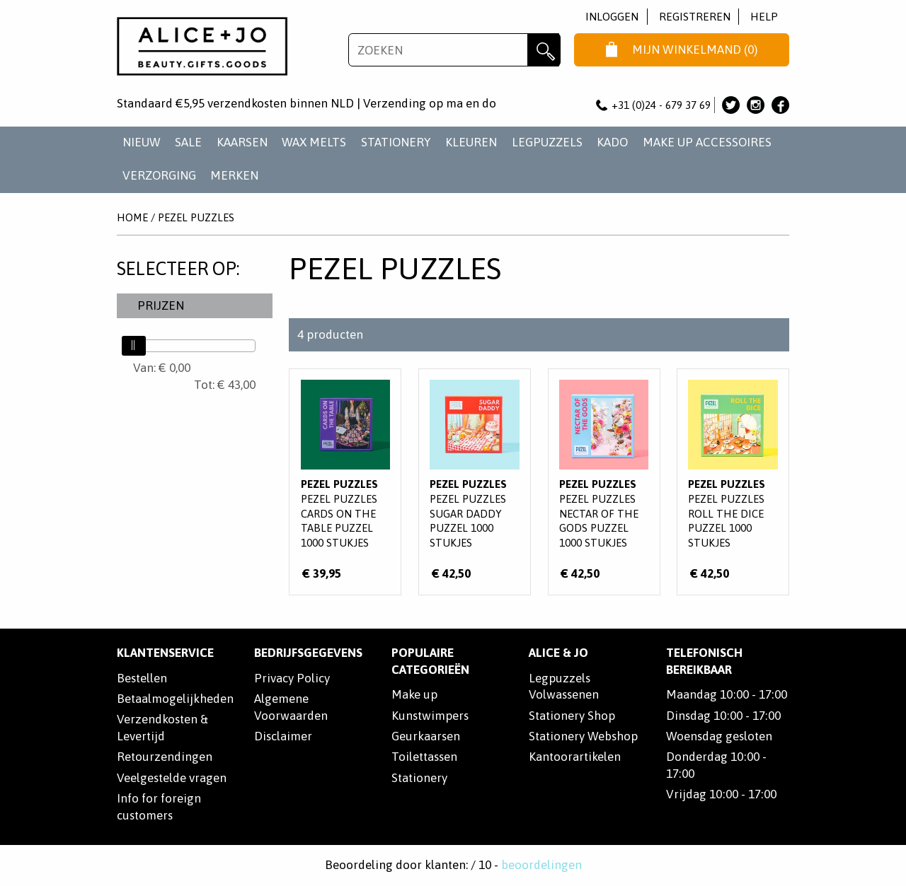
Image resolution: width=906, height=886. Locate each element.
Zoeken (544, 49)
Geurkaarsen (425, 736)
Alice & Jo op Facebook (780, 105)
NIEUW (141, 142)
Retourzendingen (164, 757)
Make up (414, 694)
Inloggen (611, 17)
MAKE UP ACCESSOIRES (707, 142)
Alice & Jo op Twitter (731, 105)
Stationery (419, 778)
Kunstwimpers (430, 716)
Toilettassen (424, 757)
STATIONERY (396, 142)
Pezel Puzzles (196, 217)
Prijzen (160, 305)
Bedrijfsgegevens (308, 653)
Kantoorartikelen (575, 757)
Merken (234, 175)
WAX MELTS (314, 142)
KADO (612, 142)
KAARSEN (242, 142)
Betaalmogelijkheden (175, 699)
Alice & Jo (558, 653)
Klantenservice (165, 653)
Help (764, 17)
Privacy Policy (292, 678)
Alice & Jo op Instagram (755, 105)
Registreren (694, 17)
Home (132, 217)
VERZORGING (159, 175)
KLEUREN (471, 142)
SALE (188, 142)
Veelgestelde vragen (171, 778)
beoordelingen (541, 865)
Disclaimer (283, 736)
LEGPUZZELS (547, 142)
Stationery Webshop (583, 736)
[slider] (134, 346)
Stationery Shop (572, 716)
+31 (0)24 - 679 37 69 (653, 105)
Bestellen (142, 678)
